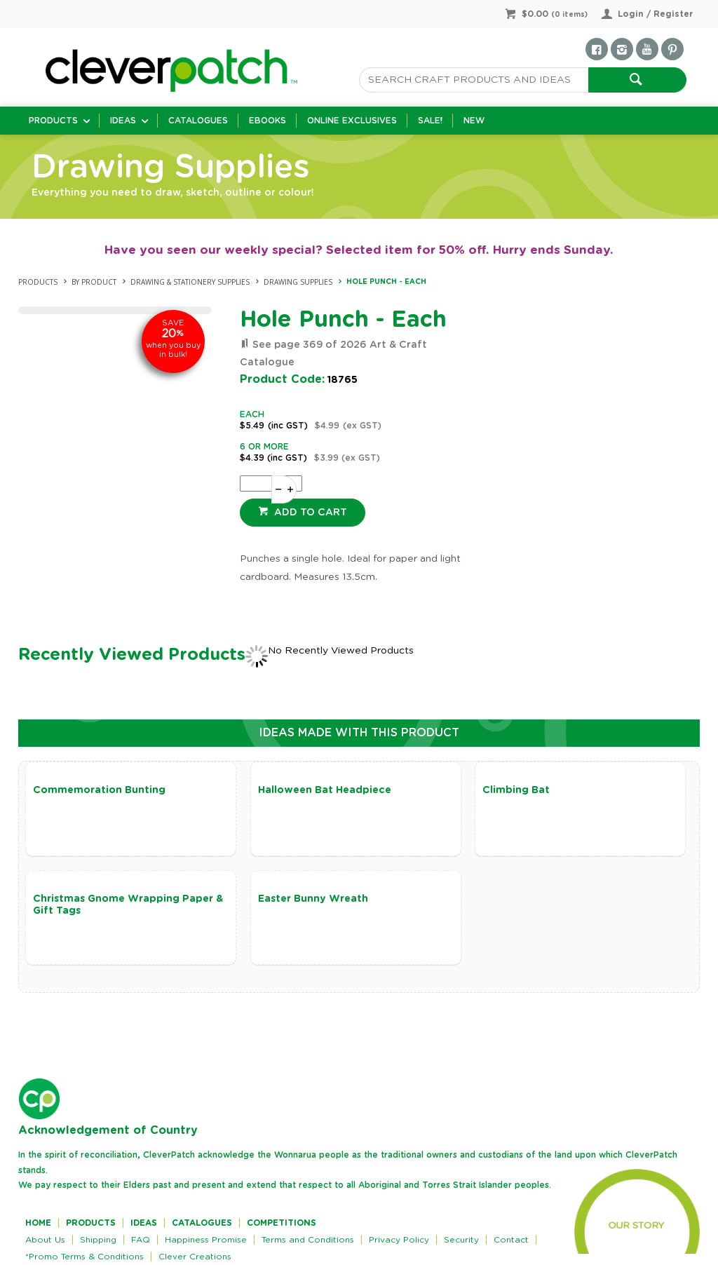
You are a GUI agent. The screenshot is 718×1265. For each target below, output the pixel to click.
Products (53, 120)
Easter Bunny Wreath (313, 899)
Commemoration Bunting (99, 790)
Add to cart (309, 513)
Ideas (123, 120)
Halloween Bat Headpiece (324, 790)
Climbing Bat (516, 790)
